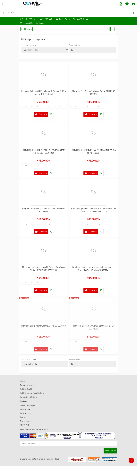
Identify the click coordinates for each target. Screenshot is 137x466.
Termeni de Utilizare (28, 397)
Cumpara (41, 114)
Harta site (24, 401)
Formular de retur (27, 421)
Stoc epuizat (24, 298)
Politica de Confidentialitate (32, 393)
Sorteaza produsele (28, 45)
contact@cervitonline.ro (34, 23)
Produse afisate (74, 45)
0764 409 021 (28, 19)
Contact (23, 417)
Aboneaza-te (110, 450)
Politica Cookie (26, 389)
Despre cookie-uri (27, 385)
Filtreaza (26, 29)
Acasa (22, 381)
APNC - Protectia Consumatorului (34, 429)
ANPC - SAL (24, 425)
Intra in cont (25, 413)
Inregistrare (25, 409)
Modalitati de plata (28, 405)
